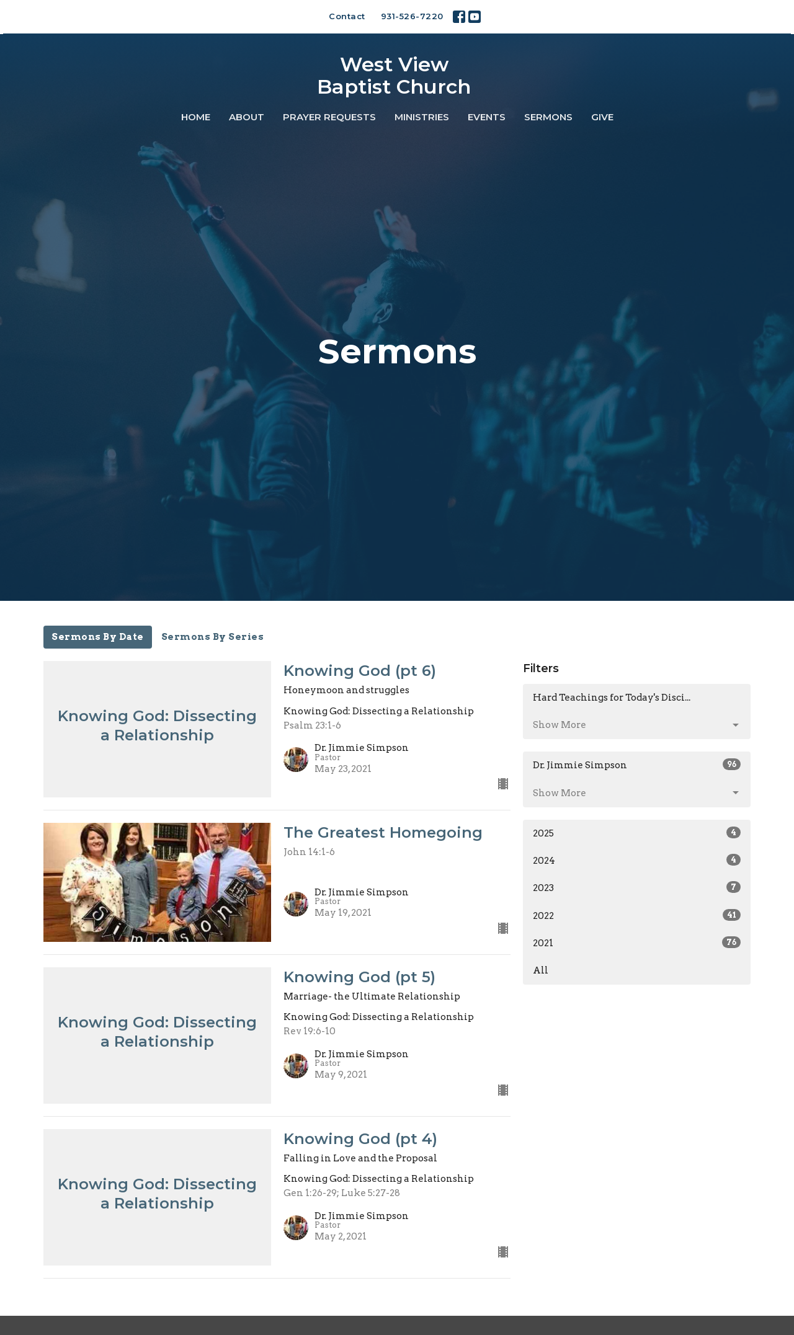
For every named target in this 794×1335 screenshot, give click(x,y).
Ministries (422, 117)
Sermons (548, 117)
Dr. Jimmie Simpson (637, 764)
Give (602, 117)
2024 (637, 860)
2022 (637, 915)
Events (487, 117)
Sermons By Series (212, 636)
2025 (637, 833)
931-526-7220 (412, 16)
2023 (637, 887)
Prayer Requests (329, 117)
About (246, 117)
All (540, 970)
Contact (347, 16)
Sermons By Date (97, 636)
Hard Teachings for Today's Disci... (611, 697)
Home (195, 117)
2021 (637, 942)
